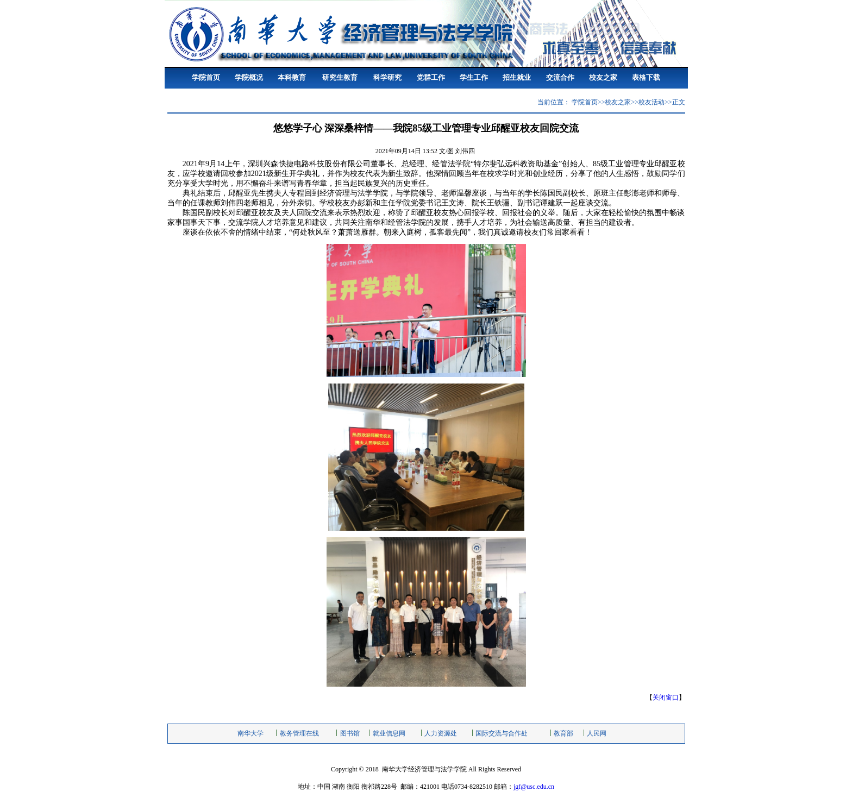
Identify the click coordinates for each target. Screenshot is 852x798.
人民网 (596, 733)
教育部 (563, 733)
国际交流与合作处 (501, 733)
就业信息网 (389, 733)
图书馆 (350, 733)
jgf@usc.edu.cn (533, 786)
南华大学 (250, 733)
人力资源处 (440, 733)
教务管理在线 (299, 733)
